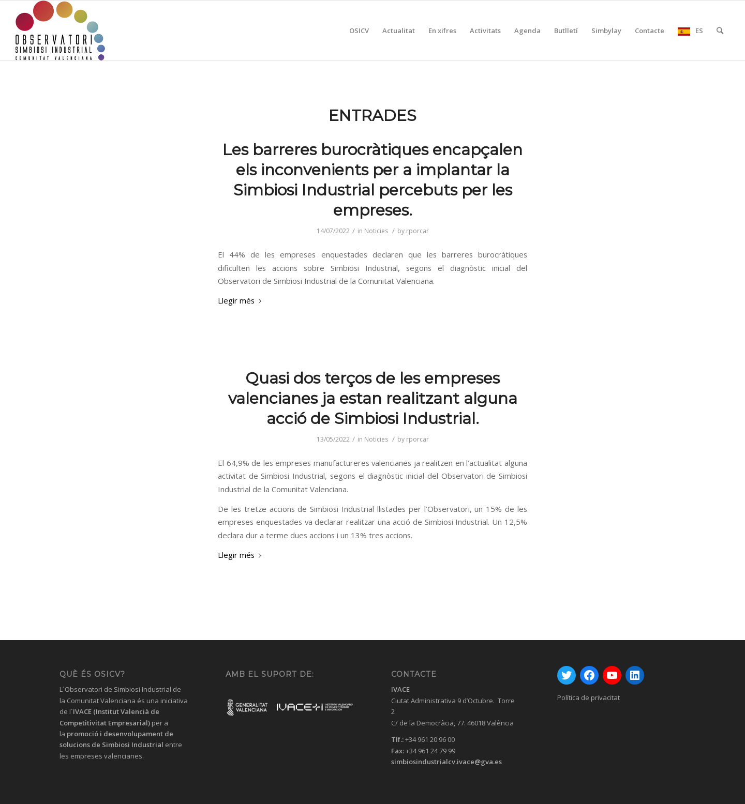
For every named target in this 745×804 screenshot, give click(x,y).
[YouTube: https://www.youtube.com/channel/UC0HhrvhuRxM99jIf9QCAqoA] (612, 675)
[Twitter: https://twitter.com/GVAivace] (566, 675)
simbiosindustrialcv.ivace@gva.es (446, 761)
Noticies (376, 230)
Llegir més (241, 300)
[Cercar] (720, 30)
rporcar (417, 230)
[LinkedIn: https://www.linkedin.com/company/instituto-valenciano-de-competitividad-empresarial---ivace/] (634, 675)
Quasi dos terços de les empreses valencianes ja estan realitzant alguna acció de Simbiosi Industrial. (372, 398)
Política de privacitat (588, 697)
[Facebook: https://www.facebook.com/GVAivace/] (589, 675)
